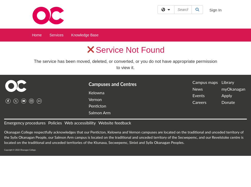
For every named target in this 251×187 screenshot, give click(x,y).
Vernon (95, 99)
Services (57, 35)
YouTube (23, 101)
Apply (226, 95)
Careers (200, 102)
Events (199, 95)
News (198, 88)
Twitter (15, 101)
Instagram (31, 101)
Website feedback (114, 122)
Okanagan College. (28, 150)
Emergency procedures (25, 122)
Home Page (16, 86)
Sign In (215, 10)
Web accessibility (80, 122)
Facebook (8, 101)
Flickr (39, 101)
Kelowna (96, 92)
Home (37, 35)
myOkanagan (233, 88)
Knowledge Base (85, 35)
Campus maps (205, 82)
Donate (228, 102)
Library (227, 82)
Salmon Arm (100, 112)
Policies (55, 122)
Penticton (97, 105)
